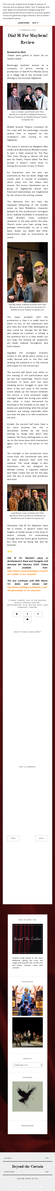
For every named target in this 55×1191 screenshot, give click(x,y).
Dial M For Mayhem (36, 600)
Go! (47, 1158)
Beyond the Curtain (27, 1167)
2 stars (12, 600)
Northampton (14, 605)
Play (25, 605)
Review (32, 605)
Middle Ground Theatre (27, 603)
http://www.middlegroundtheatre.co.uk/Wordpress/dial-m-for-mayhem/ (27, 589)
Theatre (33, 607)
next (41, 838)
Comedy (21, 600)
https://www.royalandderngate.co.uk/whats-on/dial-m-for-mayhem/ (27, 573)
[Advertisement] (27, 873)
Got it (35, 23)
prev (13, 838)
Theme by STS (31, 1179)
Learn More (23, 23)
